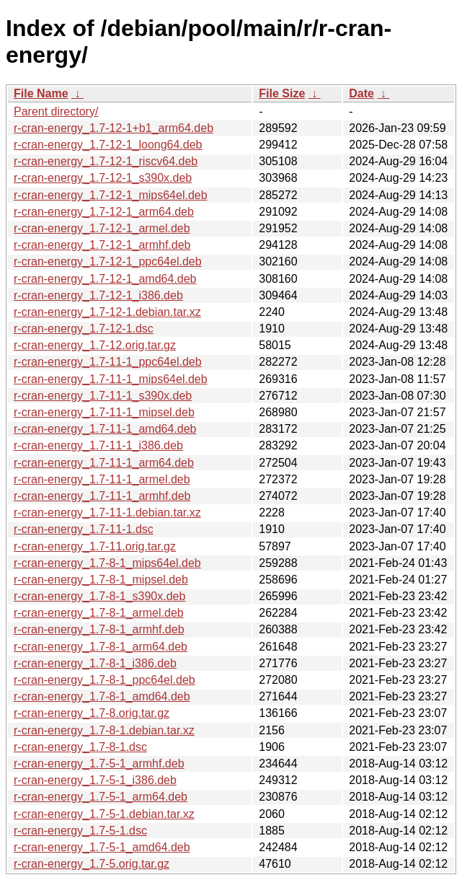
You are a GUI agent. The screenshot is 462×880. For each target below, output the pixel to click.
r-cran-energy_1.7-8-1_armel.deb (99, 613)
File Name (41, 93)
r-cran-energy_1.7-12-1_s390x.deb (103, 178)
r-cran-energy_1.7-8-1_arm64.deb (100, 647)
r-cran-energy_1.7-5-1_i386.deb (95, 780)
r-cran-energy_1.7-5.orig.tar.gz (91, 864)
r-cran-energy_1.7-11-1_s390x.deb (103, 396)
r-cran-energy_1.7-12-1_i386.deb (98, 295)
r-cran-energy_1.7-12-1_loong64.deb (108, 144)
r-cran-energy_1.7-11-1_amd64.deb (105, 429)
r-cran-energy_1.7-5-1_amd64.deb (102, 847)
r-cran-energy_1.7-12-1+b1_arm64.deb (113, 128)
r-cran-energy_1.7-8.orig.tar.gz (91, 713)
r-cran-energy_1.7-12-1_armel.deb (102, 228)
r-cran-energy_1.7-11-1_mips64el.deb (111, 379)
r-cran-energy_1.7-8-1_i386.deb (95, 663)
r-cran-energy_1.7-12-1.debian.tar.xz (107, 312)
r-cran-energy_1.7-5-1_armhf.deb (99, 763)
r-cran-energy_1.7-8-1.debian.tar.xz (104, 730)
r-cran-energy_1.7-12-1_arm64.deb (104, 212)
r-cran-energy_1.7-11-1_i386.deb (98, 445)
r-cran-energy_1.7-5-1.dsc (80, 830)
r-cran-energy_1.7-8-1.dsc (80, 747)
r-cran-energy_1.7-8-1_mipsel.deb (101, 579)
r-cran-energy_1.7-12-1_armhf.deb (102, 245)
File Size (282, 93)
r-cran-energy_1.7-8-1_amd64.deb (102, 696)
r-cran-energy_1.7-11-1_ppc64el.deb (108, 362)
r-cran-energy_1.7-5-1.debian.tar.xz (104, 814)
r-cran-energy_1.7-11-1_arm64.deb (104, 463)
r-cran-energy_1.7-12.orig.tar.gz (95, 345)
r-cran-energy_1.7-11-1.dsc (84, 529)
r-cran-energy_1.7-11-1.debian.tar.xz (107, 512)
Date (361, 93)
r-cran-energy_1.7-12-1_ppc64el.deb (108, 261)
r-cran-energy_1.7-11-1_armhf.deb (102, 496)
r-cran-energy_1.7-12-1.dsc (84, 328)
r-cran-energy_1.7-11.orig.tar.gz (95, 546)
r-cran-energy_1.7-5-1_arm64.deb (100, 797)
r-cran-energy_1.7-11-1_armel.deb (102, 479)
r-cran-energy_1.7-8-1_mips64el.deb (107, 563)
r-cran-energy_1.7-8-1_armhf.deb (99, 629)
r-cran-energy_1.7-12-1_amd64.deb (105, 279)
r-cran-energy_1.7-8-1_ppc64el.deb (104, 680)
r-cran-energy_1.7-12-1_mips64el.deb (111, 195)
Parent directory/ (56, 111)
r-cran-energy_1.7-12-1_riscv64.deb (105, 161)
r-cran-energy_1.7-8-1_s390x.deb (99, 596)
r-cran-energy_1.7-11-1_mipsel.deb (104, 412)
